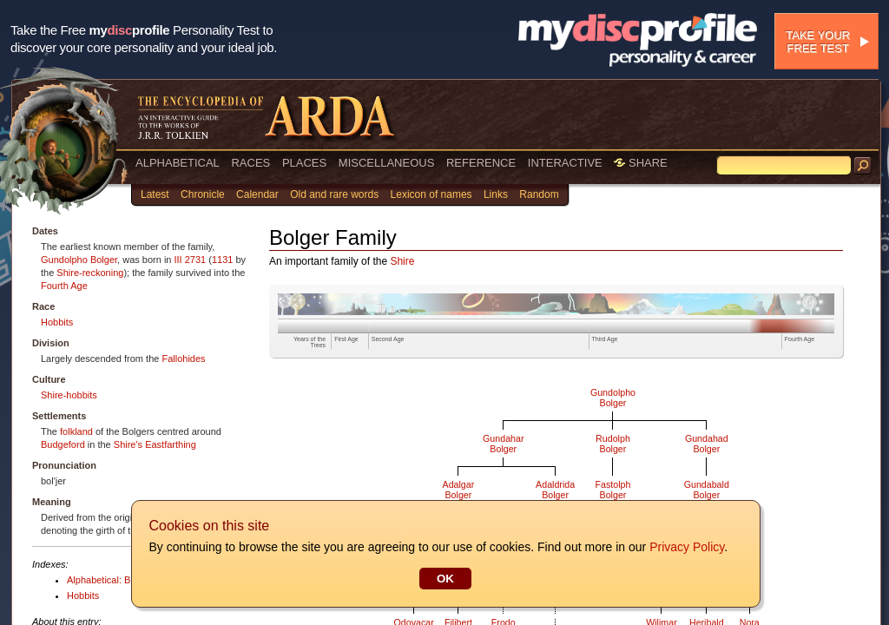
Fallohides (183, 358)
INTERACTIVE (565, 162)
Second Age (388, 339)
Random (538, 194)
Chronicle (203, 194)
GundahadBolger (706, 443)
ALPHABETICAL (177, 162)
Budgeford (63, 444)
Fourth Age (64, 285)
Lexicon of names (431, 194)
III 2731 (191, 259)
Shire (402, 261)
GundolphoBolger (612, 397)
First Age (346, 339)
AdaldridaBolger (555, 489)
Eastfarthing (170, 444)
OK (444, 578)
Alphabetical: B (98, 580)
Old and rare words (334, 194)
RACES (250, 162)
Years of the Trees (309, 342)
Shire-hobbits (69, 395)
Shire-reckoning (89, 272)
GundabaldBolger (706, 489)
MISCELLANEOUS (387, 162)
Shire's (128, 444)
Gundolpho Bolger (79, 259)
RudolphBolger (613, 443)
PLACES (304, 162)
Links (496, 194)
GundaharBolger (503, 443)
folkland (76, 431)
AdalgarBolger (459, 489)
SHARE (640, 162)
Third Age (605, 339)
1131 (222, 259)
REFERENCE (481, 162)
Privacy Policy (686, 547)
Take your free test (818, 42)
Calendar (257, 194)
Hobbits (57, 322)
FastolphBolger (613, 489)
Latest (155, 194)
